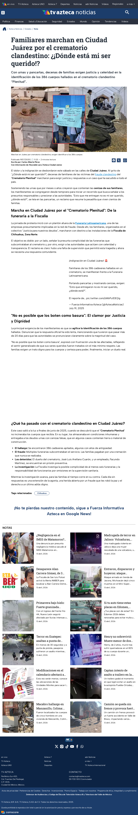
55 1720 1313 (74, 779)
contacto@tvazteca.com (79, 776)
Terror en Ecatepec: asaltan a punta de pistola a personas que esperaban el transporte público (52, 639)
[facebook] (77, 747)
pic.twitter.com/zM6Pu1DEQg (103, 298)
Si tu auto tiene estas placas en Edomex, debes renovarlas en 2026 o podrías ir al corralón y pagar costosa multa (117, 605)
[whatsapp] (82, 747)
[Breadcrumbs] (6, 29)
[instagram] (62, 747)
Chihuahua (41, 493)
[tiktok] (67, 747)
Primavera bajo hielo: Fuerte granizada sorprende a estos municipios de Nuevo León (50, 605)
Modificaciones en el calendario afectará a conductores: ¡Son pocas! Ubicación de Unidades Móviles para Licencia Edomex (51, 672)
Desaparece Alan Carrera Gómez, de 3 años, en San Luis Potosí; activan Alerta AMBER (50, 571)
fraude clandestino (105, 174)
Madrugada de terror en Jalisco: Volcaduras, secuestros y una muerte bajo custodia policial (119, 537)
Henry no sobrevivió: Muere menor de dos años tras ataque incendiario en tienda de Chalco (118, 639)
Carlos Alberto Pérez (31, 162)
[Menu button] (10, 13)
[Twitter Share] (119, 160)
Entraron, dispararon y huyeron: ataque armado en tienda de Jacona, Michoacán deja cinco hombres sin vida (119, 571)
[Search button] (127, 13)
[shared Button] (125, 160)
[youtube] (72, 747)
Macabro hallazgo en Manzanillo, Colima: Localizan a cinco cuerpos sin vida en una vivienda (50, 706)
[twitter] (57, 747)
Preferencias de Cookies (30, 791)
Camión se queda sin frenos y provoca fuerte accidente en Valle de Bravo (119, 706)
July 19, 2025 (76, 308)
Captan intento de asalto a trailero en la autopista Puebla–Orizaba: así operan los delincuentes (119, 672)
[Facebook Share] (114, 160)
